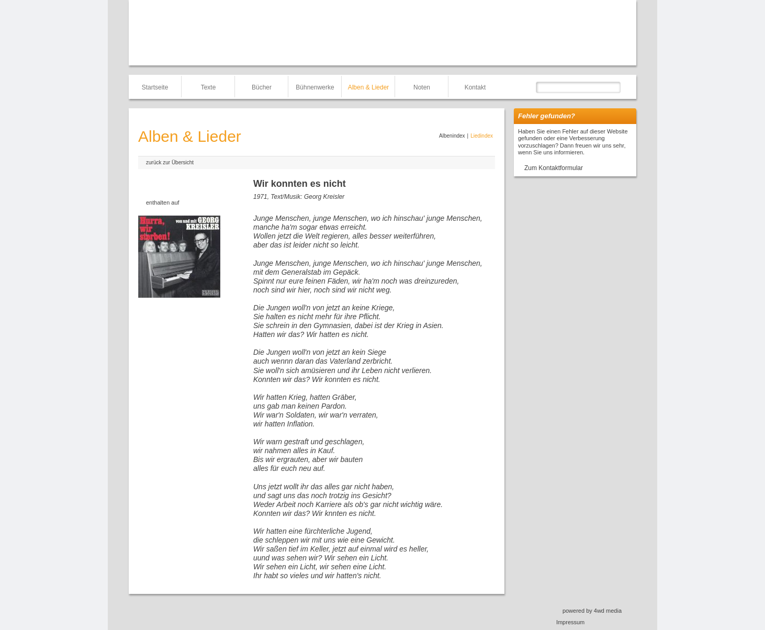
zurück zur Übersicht (170, 162)
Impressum (570, 622)
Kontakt (475, 87)
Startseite (155, 87)
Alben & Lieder (368, 87)
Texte (208, 87)
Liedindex (481, 136)
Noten (421, 87)
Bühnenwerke (315, 87)
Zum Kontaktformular (553, 168)
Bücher (262, 87)
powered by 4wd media (592, 611)
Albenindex (452, 136)
